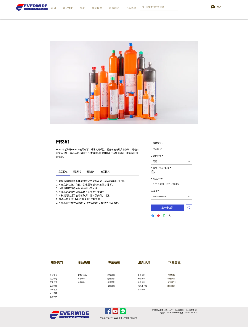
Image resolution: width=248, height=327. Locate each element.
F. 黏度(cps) (157, 178)
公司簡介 (53, 275)
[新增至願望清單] (189, 208)
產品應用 (84, 262)
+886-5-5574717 (172, 313)
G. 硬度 (155, 191)
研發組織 (111, 275)
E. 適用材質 (157, 156)
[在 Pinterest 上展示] (158, 215)
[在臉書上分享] (153, 215)
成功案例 (81, 282)
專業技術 (114, 262)
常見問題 (111, 282)
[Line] (123, 311)
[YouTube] (115, 311)
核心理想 (53, 279)
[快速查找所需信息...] (158, 7)
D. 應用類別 (157, 143)
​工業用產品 (82, 275)
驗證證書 (171, 286)
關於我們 (57, 262)
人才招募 (53, 293)
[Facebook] (108, 311)
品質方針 (53, 286)
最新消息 (144, 262)
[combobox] (171, 149)
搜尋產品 (81, 279)
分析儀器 (111, 279)
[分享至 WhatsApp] (164, 215)
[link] (63, 171)
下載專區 (174, 262)
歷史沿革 (53, 282)
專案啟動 (111, 286)
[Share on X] (170, 215)
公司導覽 (53, 289)
